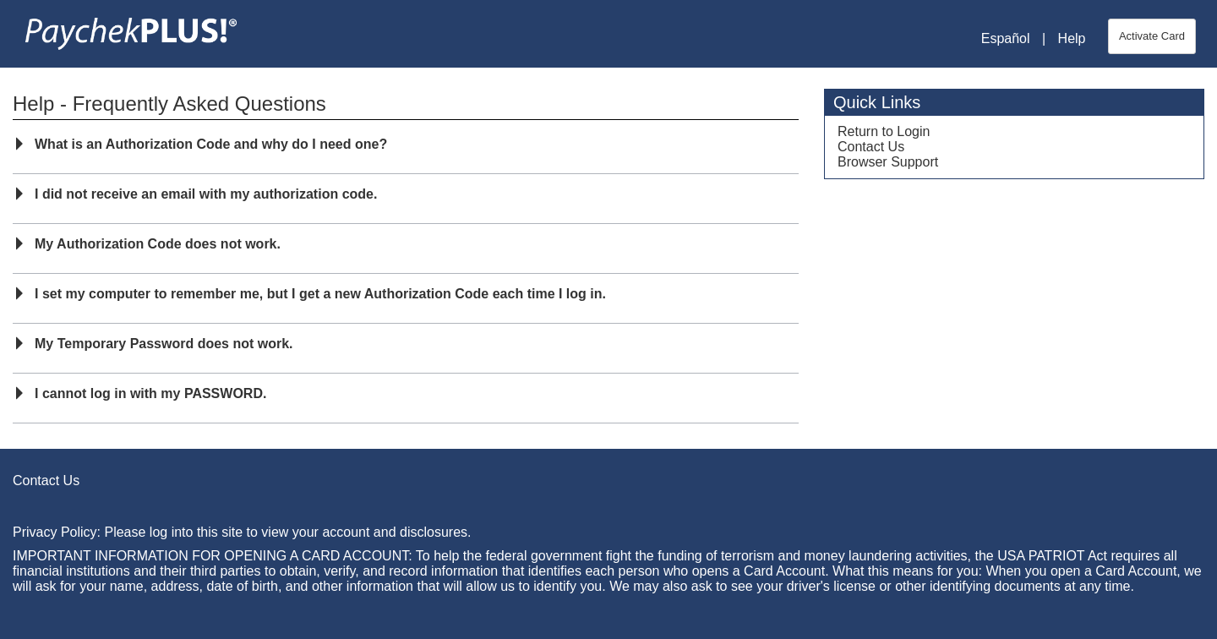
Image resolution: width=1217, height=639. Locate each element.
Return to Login (884, 131)
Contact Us (871, 146)
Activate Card (1152, 36)
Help (1072, 38)
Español (1005, 38)
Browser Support (888, 162)
